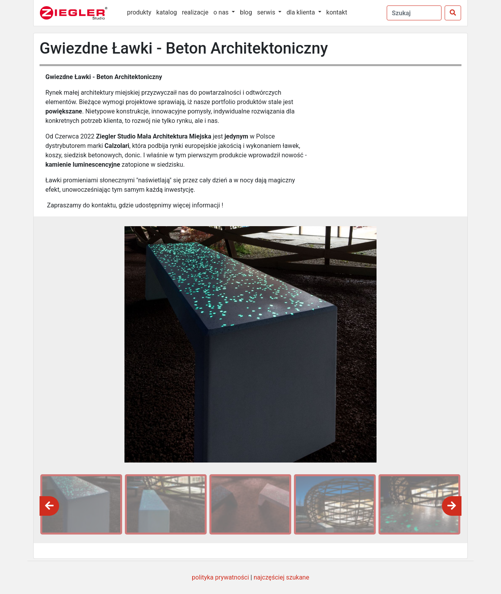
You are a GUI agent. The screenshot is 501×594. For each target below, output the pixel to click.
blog (246, 12)
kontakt (336, 12)
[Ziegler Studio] (79, 13)
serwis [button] (267, 12)
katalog (166, 12)
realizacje (195, 12)
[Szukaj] (453, 12)
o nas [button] (221, 12)
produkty (139, 12)
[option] (80, 504)
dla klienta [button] (302, 12)
